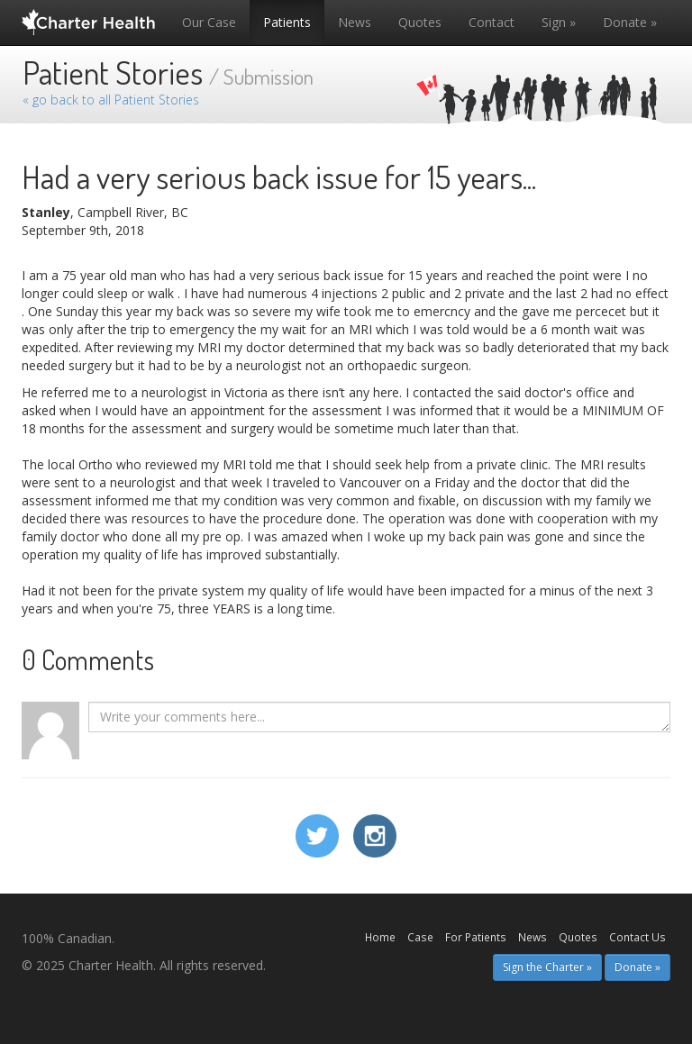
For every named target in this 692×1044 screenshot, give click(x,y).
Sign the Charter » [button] (547, 967)
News (354, 22)
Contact (491, 22)
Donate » (630, 22)
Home (380, 937)
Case (420, 937)
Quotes (420, 22)
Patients (287, 22)
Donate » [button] (637, 967)
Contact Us (637, 937)
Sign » (559, 22)
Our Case (209, 22)
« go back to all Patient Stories (111, 99)
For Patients (475, 937)
